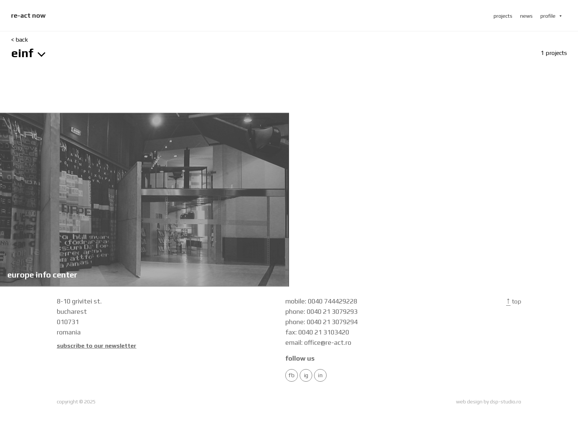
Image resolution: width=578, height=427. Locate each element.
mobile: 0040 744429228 (321, 301)
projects (503, 16)
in (320, 375)
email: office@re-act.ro (318, 342)
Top (513, 301)
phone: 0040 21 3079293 (321, 311)
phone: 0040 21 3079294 (321, 322)
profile (551, 16)
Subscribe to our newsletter (96, 346)
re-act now (28, 15)
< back (19, 40)
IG (306, 375)
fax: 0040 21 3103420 (317, 332)
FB (292, 375)
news (526, 16)
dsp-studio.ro (505, 402)
